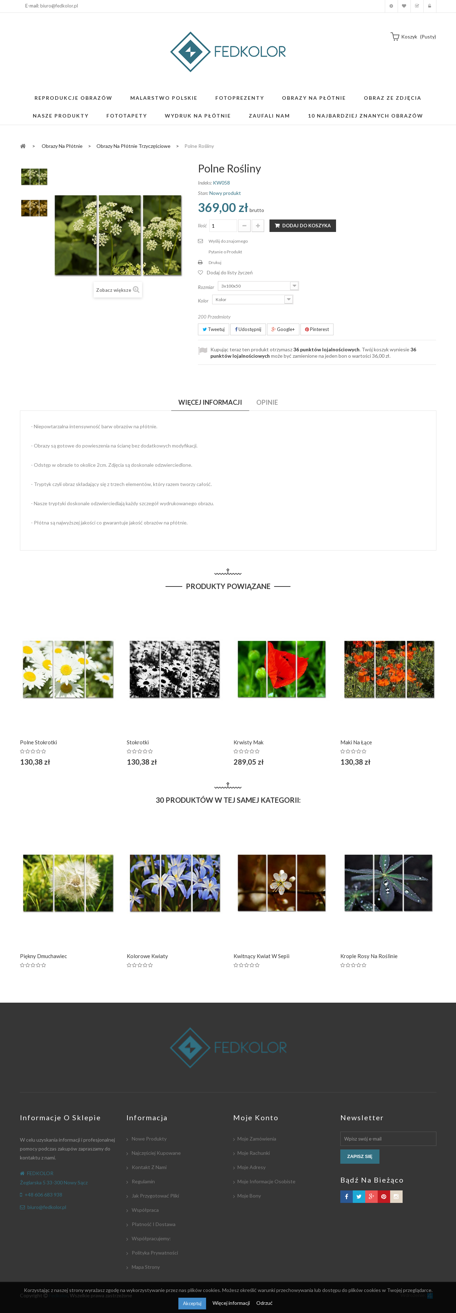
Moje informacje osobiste (266, 1181)
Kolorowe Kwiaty (147, 956)
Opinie (267, 402)
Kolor (204, 301)
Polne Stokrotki (38, 742)
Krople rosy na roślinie (369, 956)
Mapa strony (145, 1267)
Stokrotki (138, 742)
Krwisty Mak (248, 742)
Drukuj (215, 262)
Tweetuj (214, 329)
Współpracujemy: (151, 1238)
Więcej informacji (232, 1303)
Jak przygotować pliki (155, 1196)
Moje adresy (251, 1167)
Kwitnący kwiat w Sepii (261, 956)
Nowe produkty (149, 1139)
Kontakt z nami (149, 1167)
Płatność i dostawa (153, 1224)
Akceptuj (192, 1303)
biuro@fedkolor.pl (59, 6)
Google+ (283, 329)
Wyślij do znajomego (228, 241)
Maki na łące (356, 742)
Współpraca (145, 1210)
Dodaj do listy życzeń (230, 272)
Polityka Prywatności (154, 1253)
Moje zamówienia (256, 1139)
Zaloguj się (430, 6)
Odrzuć (264, 1303)
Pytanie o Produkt (225, 251)
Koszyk (417, 6)
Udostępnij (248, 329)
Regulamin (143, 1181)
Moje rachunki (253, 1153)
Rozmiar (206, 287)
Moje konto (391, 6)
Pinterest (317, 329)
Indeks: (205, 183)
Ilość (202, 225)
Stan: (203, 193)
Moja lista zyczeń (404, 6)
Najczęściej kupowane (156, 1153)
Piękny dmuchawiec (43, 956)
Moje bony (249, 1196)
